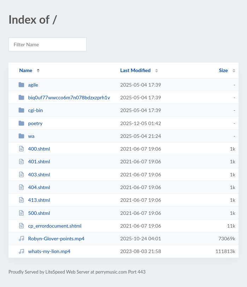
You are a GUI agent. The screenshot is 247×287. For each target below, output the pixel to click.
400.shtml (34, 149)
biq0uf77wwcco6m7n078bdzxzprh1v (64, 97)
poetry (30, 123)
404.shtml (34, 187)
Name (25, 70)
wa (26, 136)
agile (28, 85)
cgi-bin (30, 110)
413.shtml (34, 200)
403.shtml (34, 174)
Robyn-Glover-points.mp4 (51, 238)
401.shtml (34, 161)
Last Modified (135, 70)
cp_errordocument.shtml (49, 226)
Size (223, 70)
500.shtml (34, 213)
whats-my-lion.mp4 (44, 251)
